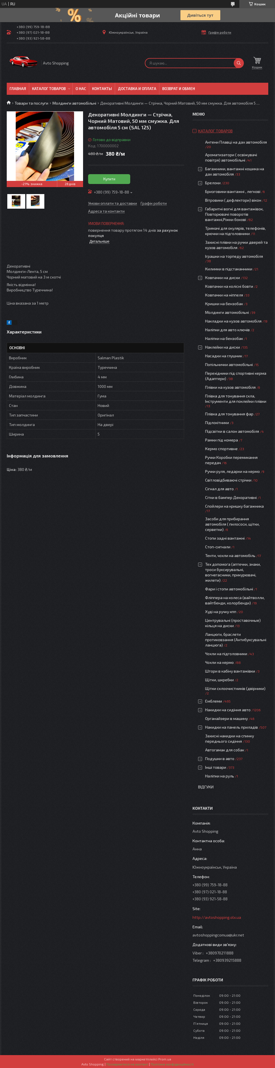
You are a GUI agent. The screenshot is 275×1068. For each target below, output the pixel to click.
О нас (80, 88)
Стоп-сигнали (217, 546)
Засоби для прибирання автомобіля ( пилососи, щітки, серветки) (232, 524)
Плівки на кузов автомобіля (230, 387)
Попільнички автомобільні (229, 364)
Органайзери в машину (226, 718)
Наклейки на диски (222, 347)
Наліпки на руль (219, 776)
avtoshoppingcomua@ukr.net (218, 935)
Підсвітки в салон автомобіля (232, 431)
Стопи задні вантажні (225, 538)
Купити (109, 179)
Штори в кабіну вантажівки (230, 671)
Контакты (102, 88)
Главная (18, 88)
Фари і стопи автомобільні (229, 588)
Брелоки (213, 182)
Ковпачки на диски (222, 277)
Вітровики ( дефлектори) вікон (233, 200)
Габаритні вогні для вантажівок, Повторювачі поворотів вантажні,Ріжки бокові (234, 214)
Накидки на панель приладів (231, 727)
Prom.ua (164, 1059)
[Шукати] (239, 63)
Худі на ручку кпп (220, 611)
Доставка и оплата (137, 88)
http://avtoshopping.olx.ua (216, 917)
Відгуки (206, 786)
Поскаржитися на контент (127, 1064)
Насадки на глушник (223, 355)
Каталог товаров (49, 88)
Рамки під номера (221, 440)
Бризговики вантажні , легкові (232, 191)
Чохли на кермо (219, 662)
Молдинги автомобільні (74, 103)
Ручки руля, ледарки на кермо (232, 471)
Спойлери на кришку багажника (234, 506)
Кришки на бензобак (224, 303)
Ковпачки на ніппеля (224, 295)
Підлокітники (217, 422)
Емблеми (213, 701)
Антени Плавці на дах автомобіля (236, 142)
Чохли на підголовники (226, 653)
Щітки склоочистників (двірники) (235, 688)
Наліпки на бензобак (224, 338)
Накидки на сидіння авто (228, 709)
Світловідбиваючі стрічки (228, 480)
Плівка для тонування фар (229, 413)
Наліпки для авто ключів (227, 329)
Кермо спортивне (221, 448)
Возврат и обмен (178, 88)
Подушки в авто (219, 758)
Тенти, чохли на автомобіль (230, 555)
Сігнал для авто (219, 488)
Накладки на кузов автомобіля (233, 321)
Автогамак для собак (224, 749)
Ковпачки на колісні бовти (229, 286)
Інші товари (215, 767)
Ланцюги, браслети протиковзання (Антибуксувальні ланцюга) (235, 639)
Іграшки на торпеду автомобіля (234, 256)
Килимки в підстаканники (228, 268)
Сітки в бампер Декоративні (231, 497)
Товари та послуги (31, 103)
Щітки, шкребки (219, 679)
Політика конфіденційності (172, 1064)
